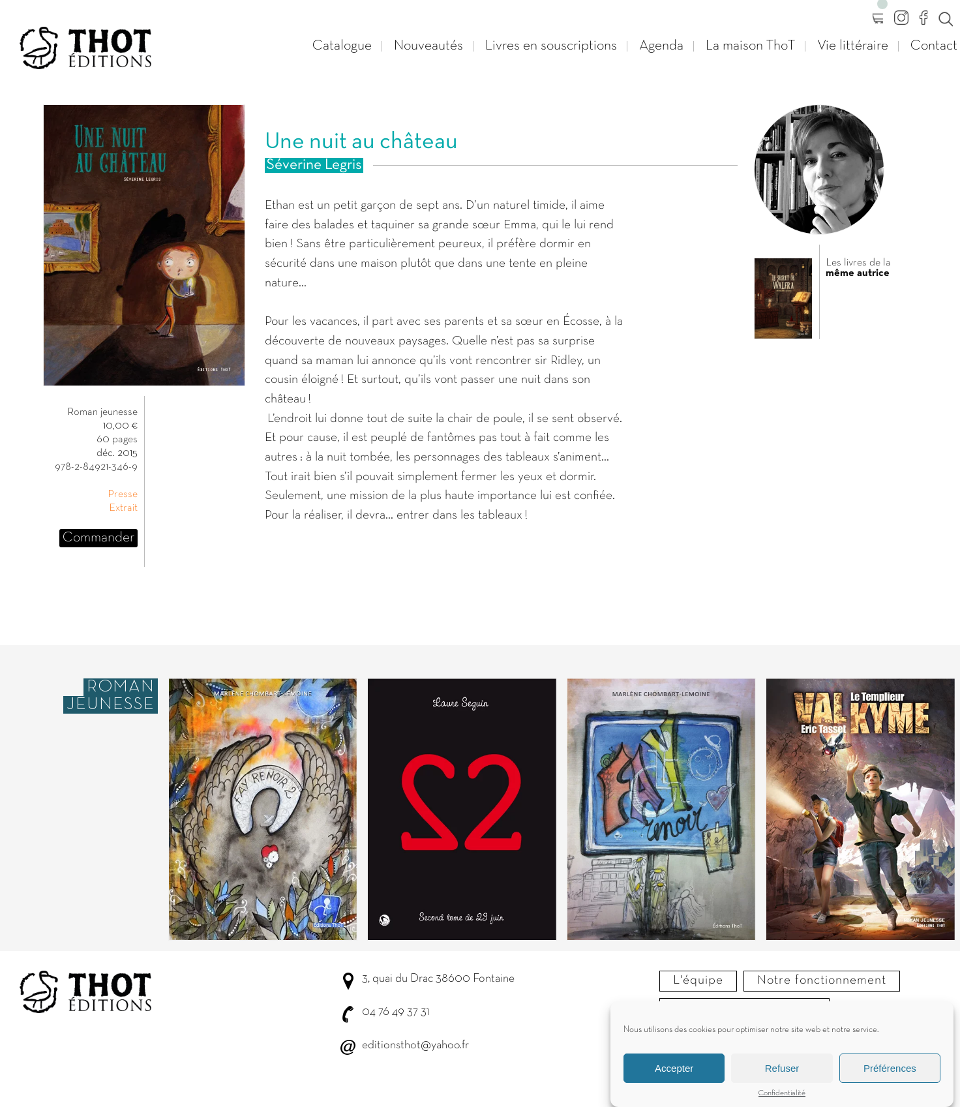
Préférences (889, 1070)
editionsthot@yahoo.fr (415, 1045)
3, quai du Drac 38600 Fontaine (438, 978)
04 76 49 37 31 (395, 1012)
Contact (933, 46)
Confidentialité (781, 1096)
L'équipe (698, 980)
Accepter (674, 1070)
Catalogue (342, 46)
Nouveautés (428, 46)
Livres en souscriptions (551, 46)
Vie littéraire (852, 46)
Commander (98, 538)
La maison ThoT (750, 46)
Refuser (782, 1070)
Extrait (123, 508)
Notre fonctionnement (821, 980)
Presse (123, 494)
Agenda (661, 46)
